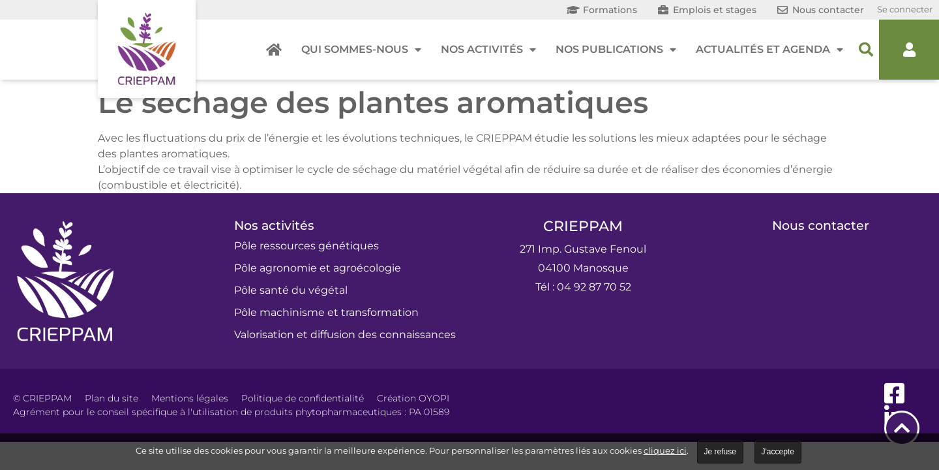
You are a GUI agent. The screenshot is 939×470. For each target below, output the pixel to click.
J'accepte (778, 451)
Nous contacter (820, 225)
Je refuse (720, 451)
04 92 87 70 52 (594, 287)
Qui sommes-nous (361, 49)
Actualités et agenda (769, 49)
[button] (866, 50)
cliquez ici (665, 450)
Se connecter (904, 9)
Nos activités (488, 49)
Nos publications (616, 49)
